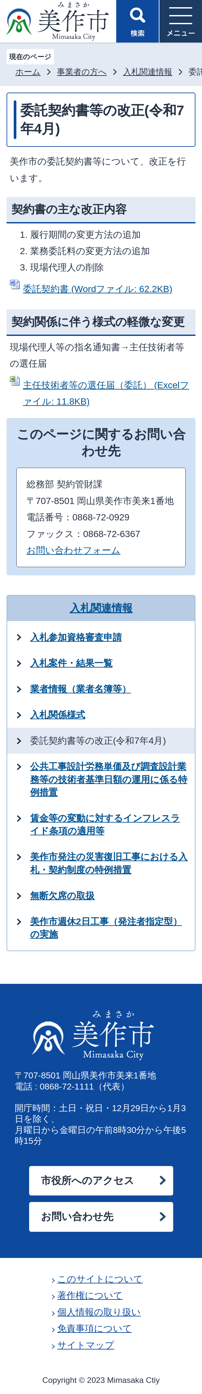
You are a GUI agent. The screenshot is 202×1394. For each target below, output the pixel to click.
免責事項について (94, 1328)
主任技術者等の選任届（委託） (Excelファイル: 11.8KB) (106, 393)
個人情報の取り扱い (99, 1312)
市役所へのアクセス (87, 1180)
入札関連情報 (147, 71)
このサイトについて (100, 1279)
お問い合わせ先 (77, 1216)
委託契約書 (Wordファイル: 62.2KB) (97, 289)
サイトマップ (85, 1345)
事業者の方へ (82, 71)
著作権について (90, 1295)
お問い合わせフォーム (73, 550)
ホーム (28, 71)
